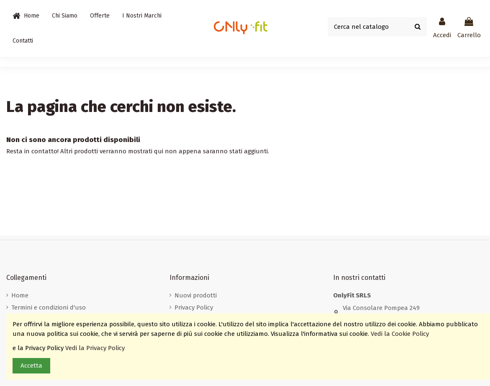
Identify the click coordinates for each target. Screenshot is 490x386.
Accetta (31, 365)
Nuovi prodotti (195, 295)
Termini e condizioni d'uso (48, 307)
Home (19, 295)
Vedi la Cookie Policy (401, 334)
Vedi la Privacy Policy (95, 348)
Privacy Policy (193, 307)
